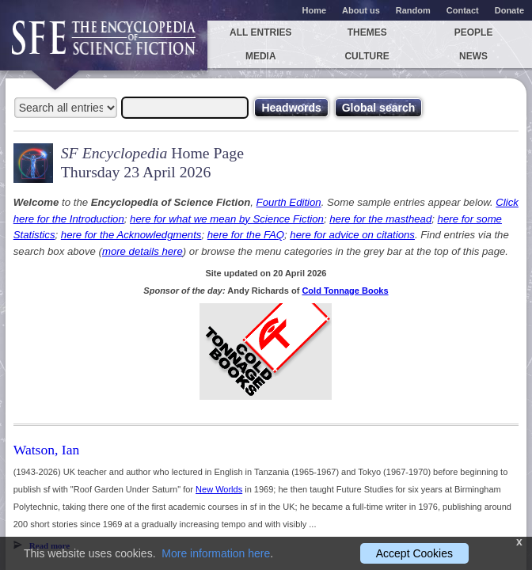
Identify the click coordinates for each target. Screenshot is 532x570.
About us (361, 10)
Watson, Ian (46, 450)
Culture (366, 56)
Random (413, 10)
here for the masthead (380, 219)
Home (314, 10)
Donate (509, 10)
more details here (142, 251)
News (473, 56)
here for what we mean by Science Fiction (227, 219)
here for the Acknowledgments (131, 235)
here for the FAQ (245, 235)
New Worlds (219, 489)
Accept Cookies (414, 553)
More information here (216, 553)
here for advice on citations (352, 235)
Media (260, 56)
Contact (462, 10)
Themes (367, 32)
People (473, 32)
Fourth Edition (288, 202)
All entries (260, 32)
